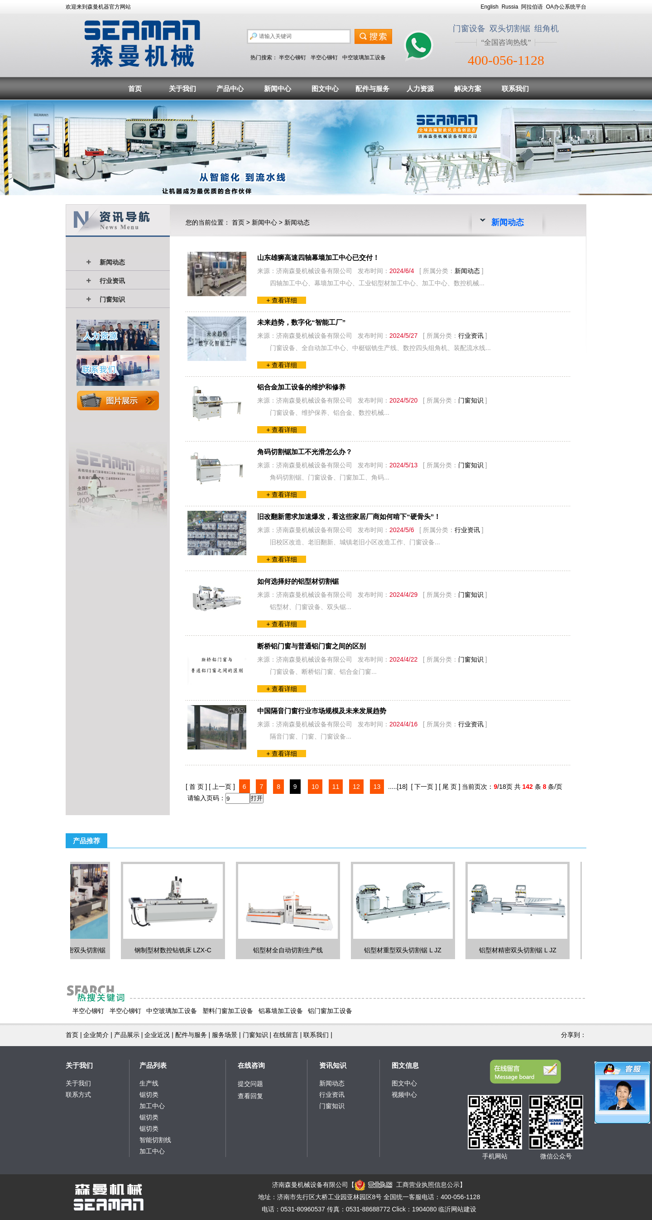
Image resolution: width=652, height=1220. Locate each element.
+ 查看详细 (281, 300)
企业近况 (157, 1034)
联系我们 (515, 88)
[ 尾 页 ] (449, 786)
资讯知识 (332, 1065)
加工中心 (152, 1106)
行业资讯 (112, 280)
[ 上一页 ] (222, 786)
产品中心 (230, 88)
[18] (402, 786)
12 (356, 786)
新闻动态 (112, 262)
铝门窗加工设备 (330, 1010)
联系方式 (78, 1094)
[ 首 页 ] (196, 786)
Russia (510, 7)
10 (315, 786)
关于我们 (182, 88)
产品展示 (126, 1034)
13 (377, 786)
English (490, 7)
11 (336, 786)
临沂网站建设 (457, 1209)
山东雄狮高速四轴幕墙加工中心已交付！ (318, 257)
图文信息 (405, 1065)
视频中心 (404, 1094)
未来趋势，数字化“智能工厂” (301, 322)
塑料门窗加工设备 (227, 1010)
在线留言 (285, 1034)
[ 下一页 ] (424, 786)
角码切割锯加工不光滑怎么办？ (304, 452)
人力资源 (420, 88)
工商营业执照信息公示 (407, 1184)
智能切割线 (155, 1139)
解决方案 (467, 88)
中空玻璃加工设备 (364, 57)
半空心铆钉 (292, 57)
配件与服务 (372, 88)
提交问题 (250, 1083)
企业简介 (96, 1034)
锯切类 (148, 1094)
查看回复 (250, 1096)
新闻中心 (277, 88)
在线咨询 (251, 1065)
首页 (135, 88)
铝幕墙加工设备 (281, 1010)
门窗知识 (112, 299)
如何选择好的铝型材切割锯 (298, 581)
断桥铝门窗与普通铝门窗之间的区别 (311, 646)
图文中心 (325, 88)
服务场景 (224, 1034)
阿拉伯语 (532, 7)
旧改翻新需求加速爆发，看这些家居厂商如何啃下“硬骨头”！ (349, 516)
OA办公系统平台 (566, 7)
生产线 (148, 1083)
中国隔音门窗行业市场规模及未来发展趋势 (321, 711)
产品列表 (153, 1065)
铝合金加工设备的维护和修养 (301, 387)
